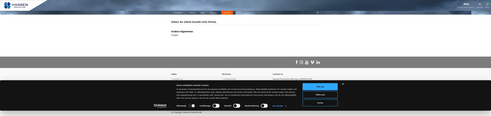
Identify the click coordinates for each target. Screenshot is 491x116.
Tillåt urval (320, 100)
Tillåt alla (320, 92)
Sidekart (176, 82)
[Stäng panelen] (343, 89)
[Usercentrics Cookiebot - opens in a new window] (160, 111)
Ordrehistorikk (229, 79)
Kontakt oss (178, 79)
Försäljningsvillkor (230, 82)
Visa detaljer (277, 111)
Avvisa (320, 108)
